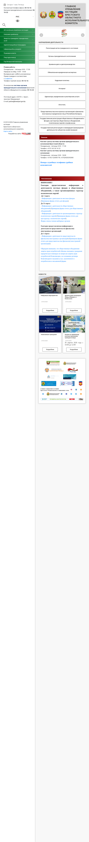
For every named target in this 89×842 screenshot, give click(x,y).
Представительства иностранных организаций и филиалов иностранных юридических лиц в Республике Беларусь (62, 113)
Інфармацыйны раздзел (12, 49)
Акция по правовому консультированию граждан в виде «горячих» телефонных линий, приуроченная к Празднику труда (73, 338)
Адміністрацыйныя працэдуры (15, 45)
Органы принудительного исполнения (62, 56)
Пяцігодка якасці (10, 57)
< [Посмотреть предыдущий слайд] (41, 35)
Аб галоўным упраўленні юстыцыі (16, 30)
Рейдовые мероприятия (49, 295)
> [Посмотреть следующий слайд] (82, 35)
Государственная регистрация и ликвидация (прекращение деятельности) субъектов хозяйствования (62, 129)
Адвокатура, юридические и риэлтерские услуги (62, 96)
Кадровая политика (62, 80)
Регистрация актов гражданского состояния (62, 48)
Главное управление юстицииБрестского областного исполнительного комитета (77, 14)
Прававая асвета (10, 53)
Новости (42, 274)
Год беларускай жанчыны (13, 61)
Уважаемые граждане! (49, 334)
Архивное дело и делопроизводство (62, 64)
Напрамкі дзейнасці (11, 34)
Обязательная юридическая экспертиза (62, 72)
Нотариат (62, 88)
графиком (8, 78)
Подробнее (50, 310)
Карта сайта (8, 131)
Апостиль (62, 105)
